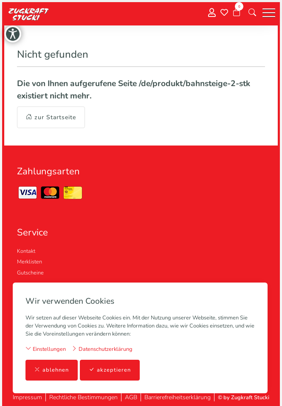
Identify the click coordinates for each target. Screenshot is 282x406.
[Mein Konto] (211, 13)
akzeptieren (110, 370)
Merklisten (29, 262)
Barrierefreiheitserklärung (177, 397)
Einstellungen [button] (45, 349)
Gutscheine (30, 273)
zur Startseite (51, 117)
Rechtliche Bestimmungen (83, 397)
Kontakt (26, 251)
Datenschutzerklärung (102, 349)
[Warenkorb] (236, 12)
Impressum (27, 397)
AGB (131, 397)
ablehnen (51, 370)
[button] (252, 12)
